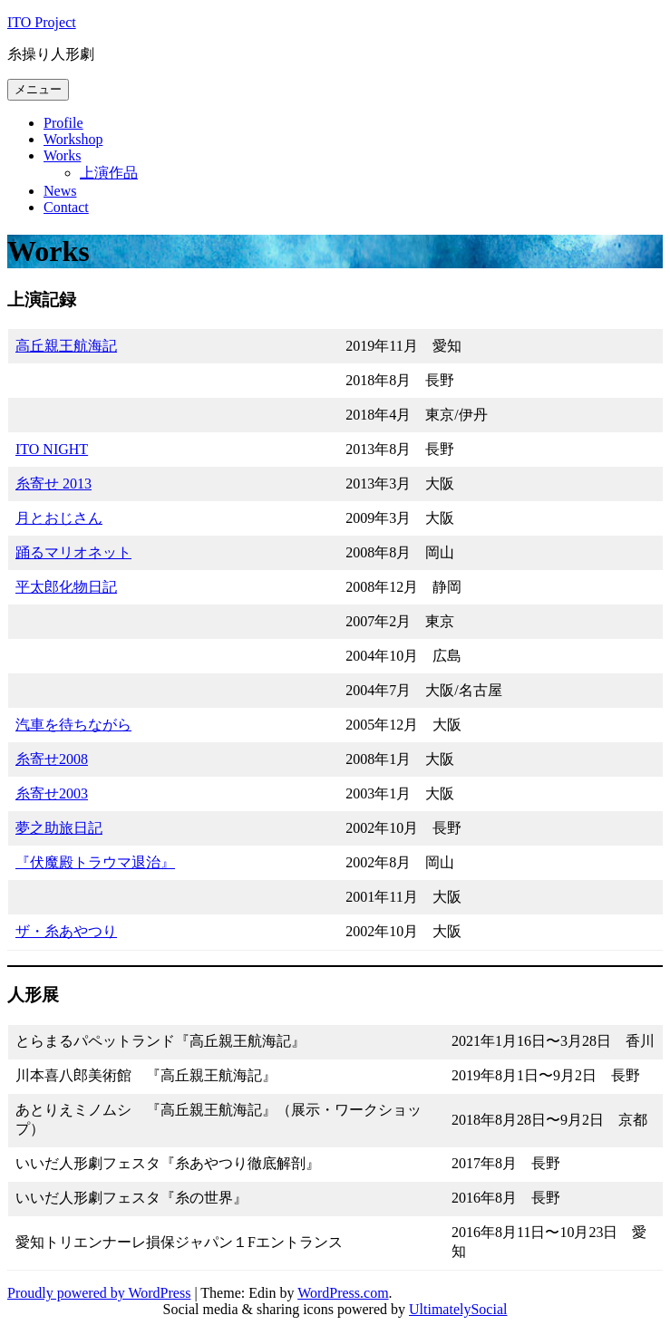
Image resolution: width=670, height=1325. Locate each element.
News (60, 190)
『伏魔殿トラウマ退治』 (95, 862)
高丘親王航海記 (66, 345)
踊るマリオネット (73, 552)
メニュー (38, 89)
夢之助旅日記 (58, 828)
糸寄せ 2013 (53, 483)
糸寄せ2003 (51, 793)
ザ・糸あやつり (66, 931)
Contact (66, 207)
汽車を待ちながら (73, 724)
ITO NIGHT (51, 449)
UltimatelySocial (458, 1309)
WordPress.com (342, 1293)
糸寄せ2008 (51, 759)
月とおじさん (58, 518)
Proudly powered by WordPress (98, 1293)
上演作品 (109, 172)
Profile (63, 123)
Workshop (73, 139)
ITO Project (41, 22)
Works (62, 155)
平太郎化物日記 (66, 587)
